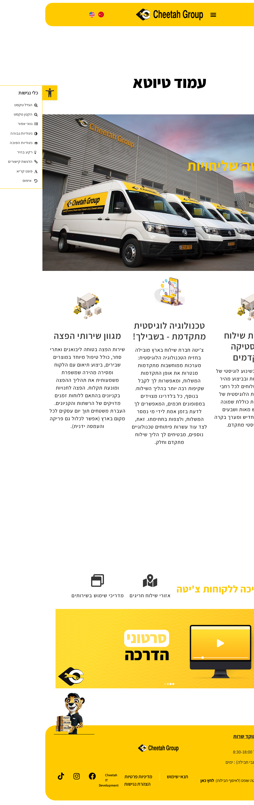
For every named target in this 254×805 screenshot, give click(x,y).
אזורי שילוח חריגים (107, 597)
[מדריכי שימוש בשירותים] (55, 582)
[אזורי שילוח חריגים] (108, 582)
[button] (171, 14)
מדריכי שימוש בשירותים (55, 597)
